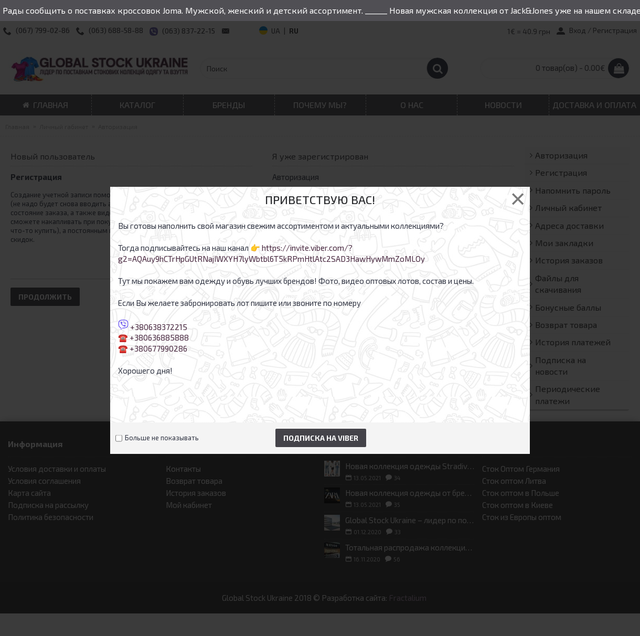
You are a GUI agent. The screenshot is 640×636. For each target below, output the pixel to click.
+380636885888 (159, 337)
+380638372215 (158, 326)
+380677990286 (158, 348)
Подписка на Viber (320, 437)
